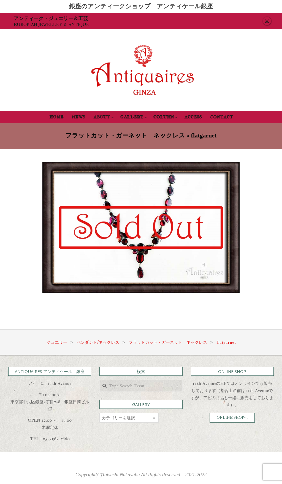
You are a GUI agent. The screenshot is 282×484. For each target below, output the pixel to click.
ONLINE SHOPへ (232, 417)
